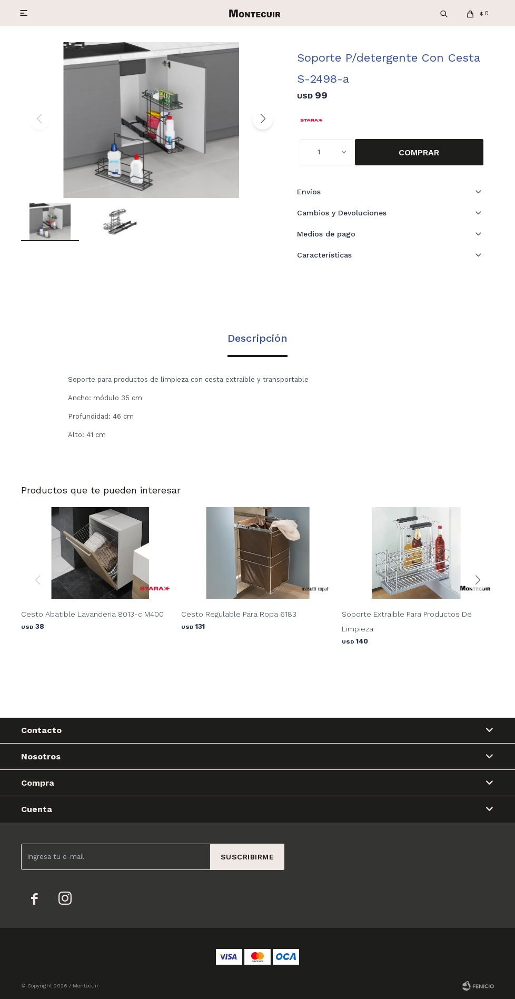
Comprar (419, 152)
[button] (262, 119)
